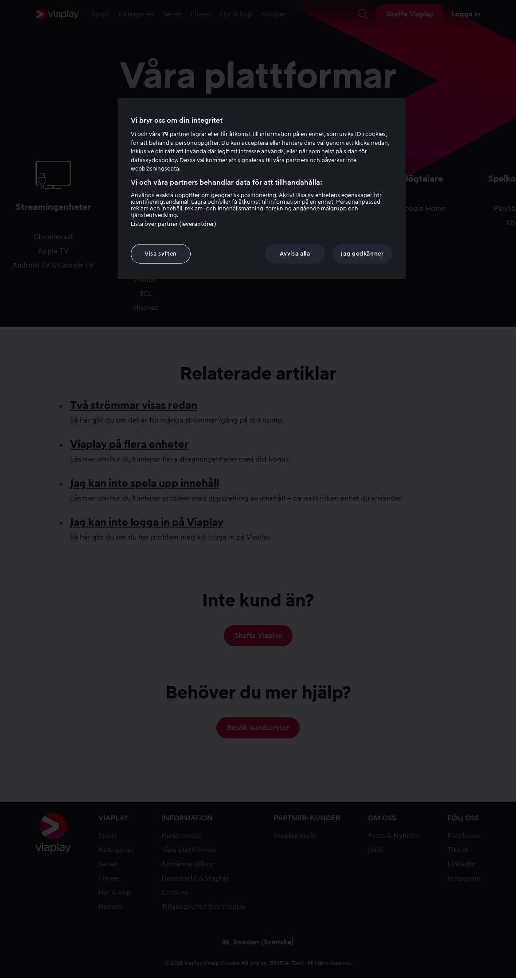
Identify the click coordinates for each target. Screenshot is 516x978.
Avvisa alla (295, 253)
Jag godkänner (362, 253)
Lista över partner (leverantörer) (173, 224)
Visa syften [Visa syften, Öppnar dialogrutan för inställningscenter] (161, 253)
